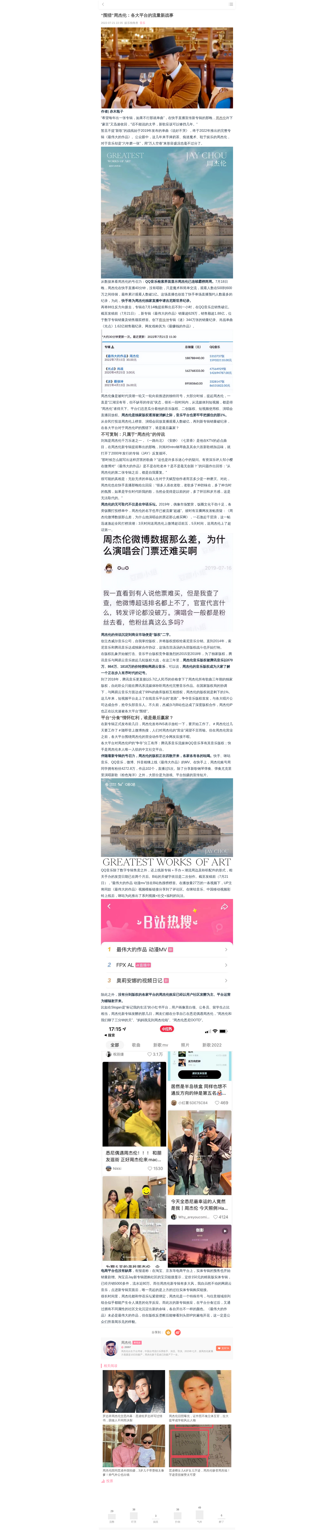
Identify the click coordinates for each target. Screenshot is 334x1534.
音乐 (142, 22)
